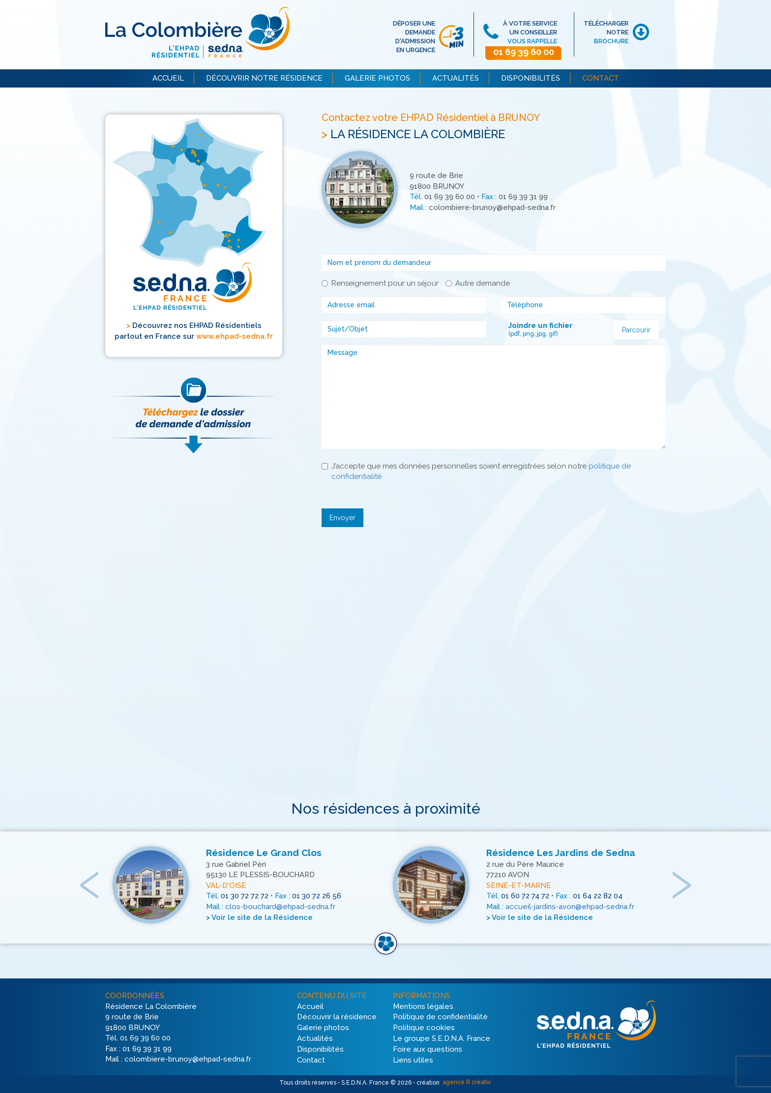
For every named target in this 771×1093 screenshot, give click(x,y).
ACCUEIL (168, 78)
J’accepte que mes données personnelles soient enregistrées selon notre (476, 471)
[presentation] (90, 875)
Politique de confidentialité (440, 1017)
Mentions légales (423, 1006)
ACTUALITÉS (455, 78)
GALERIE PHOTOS (377, 78)
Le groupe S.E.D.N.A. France (441, 1038)
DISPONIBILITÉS (530, 78)
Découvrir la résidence (337, 1017)
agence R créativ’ (466, 1082)
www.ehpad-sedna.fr (234, 336)
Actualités (315, 1038)
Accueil (310, 1006)
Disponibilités (320, 1049)
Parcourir (636, 330)
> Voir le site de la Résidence (259, 917)
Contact (311, 1060)
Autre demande (477, 283)
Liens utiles (413, 1060)
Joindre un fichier (540, 325)
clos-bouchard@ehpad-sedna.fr (280, 907)
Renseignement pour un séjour (380, 283)
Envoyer (342, 518)
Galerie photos (323, 1028)
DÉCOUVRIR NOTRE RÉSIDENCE (264, 78)
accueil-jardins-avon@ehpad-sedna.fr (569, 907)
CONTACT (600, 78)
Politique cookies (424, 1028)
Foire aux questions (427, 1049)
